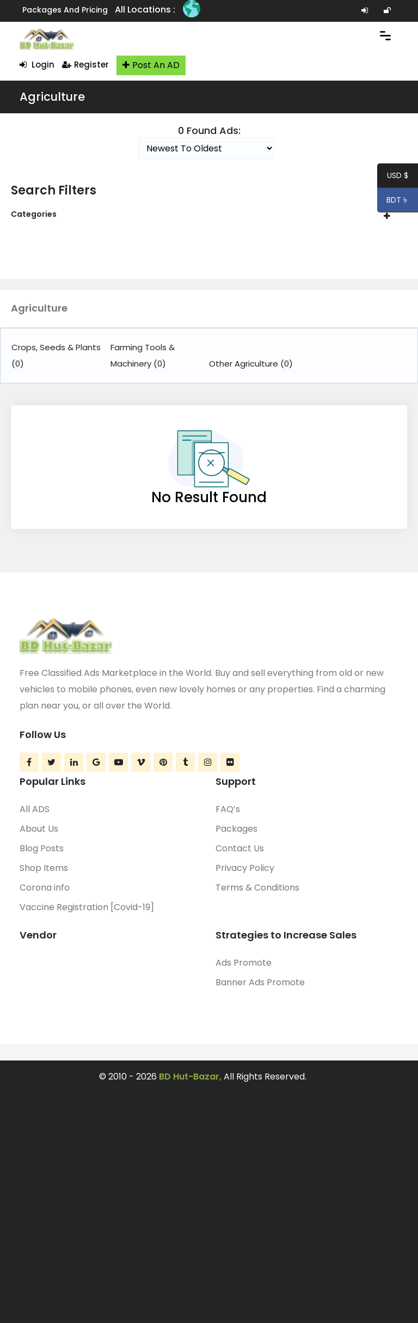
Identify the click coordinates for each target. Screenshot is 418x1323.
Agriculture (52, 97)
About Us (39, 828)
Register (85, 64)
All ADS (35, 809)
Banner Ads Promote (260, 982)
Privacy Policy (245, 868)
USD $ (397, 177)
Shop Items (44, 868)
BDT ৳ (393, 201)
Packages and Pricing (65, 9)
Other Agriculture (251, 363)
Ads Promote (244, 962)
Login (37, 64)
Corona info (45, 887)
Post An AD (151, 65)
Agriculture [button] (39, 308)
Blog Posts (42, 848)
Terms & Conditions (257, 887)
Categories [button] (34, 214)
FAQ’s (228, 809)
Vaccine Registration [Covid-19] (87, 907)
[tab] (209, 214)
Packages (236, 828)
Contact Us (240, 848)
